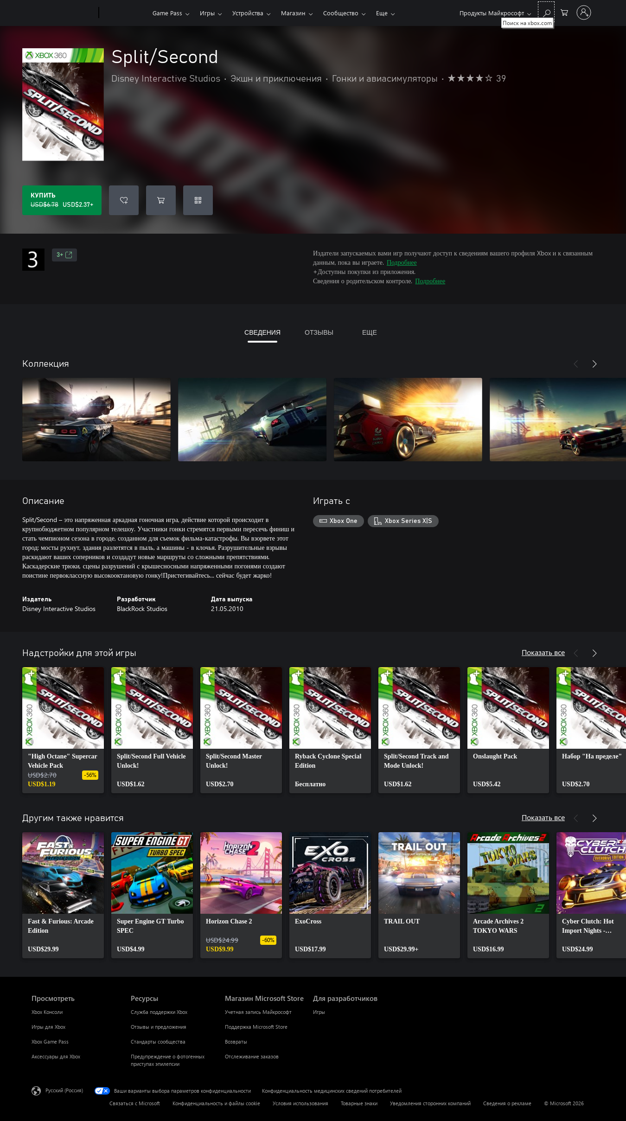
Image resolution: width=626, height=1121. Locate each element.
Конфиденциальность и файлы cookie (216, 1103)
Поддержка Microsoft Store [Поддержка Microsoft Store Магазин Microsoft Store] (256, 1027)
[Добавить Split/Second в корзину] (161, 200)
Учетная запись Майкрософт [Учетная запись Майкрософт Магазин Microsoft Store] (258, 1012)
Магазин (293, 13)
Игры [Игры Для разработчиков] (319, 1012)
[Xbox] (124, 12)
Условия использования (300, 1103)
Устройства (247, 13)
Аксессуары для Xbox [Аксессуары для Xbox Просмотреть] (56, 1056)
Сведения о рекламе (507, 1103)
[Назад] (576, 363)
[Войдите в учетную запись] (584, 12)
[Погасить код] (198, 200)
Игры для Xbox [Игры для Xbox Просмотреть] (48, 1027)
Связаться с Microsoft (134, 1103)
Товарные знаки (359, 1103)
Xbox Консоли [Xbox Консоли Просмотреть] (47, 1012)
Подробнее (402, 262)
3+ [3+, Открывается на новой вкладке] (64, 255)
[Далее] (594, 363)
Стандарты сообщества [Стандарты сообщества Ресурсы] (158, 1041)
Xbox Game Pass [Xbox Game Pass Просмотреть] (50, 1041)
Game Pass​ (167, 13)
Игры (207, 13)
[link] (63, 730)
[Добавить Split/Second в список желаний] (124, 200)
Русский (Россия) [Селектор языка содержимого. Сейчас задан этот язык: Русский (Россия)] (64, 1090)
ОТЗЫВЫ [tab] (319, 332)
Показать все (543, 652)
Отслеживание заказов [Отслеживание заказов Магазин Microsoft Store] (252, 1056)
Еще (382, 13)
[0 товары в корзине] (564, 12)
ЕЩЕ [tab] (369, 332)
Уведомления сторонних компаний (430, 1103)
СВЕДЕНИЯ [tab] (262, 332)
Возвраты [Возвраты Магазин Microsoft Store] (236, 1041)
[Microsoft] (63, 12)
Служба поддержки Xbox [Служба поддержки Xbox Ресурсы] (159, 1012)
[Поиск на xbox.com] (546, 11)
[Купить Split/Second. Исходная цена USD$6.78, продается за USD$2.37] (62, 200)
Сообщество (340, 13)
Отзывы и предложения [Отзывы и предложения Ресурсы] (158, 1027)
